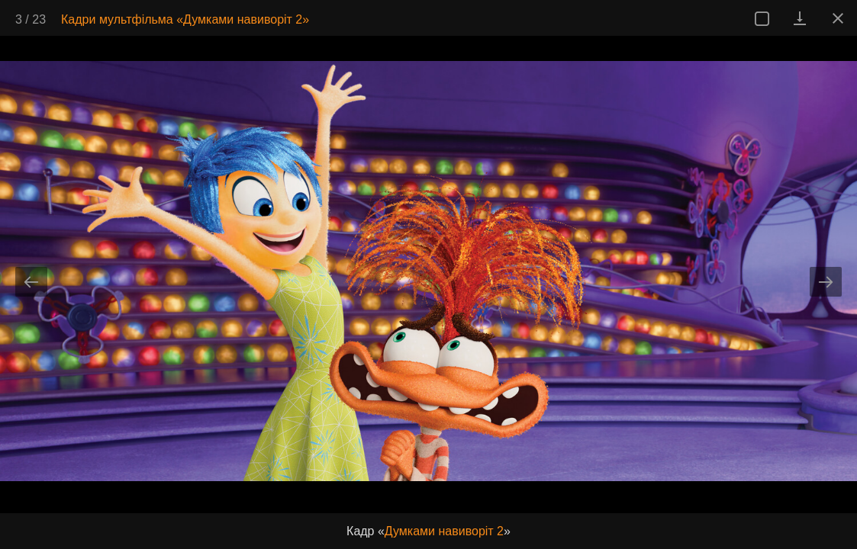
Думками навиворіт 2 (444, 531)
